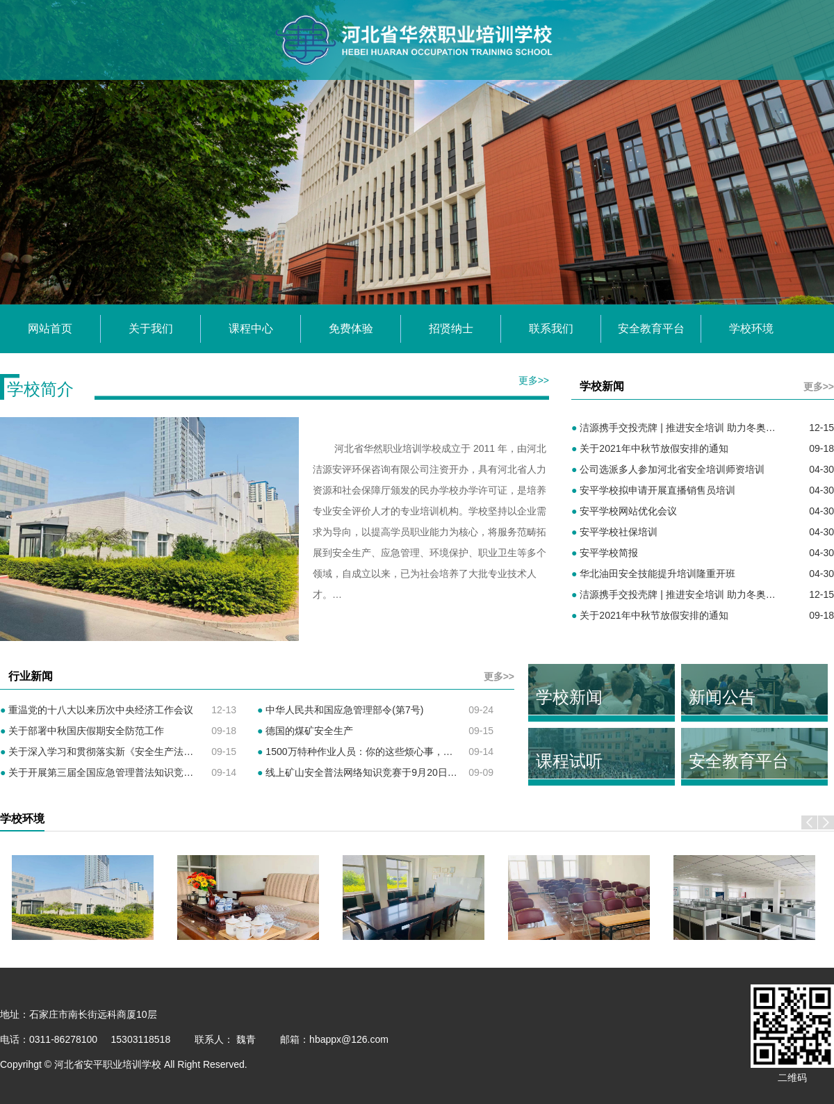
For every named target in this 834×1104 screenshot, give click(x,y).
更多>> (533, 380)
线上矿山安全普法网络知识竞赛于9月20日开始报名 (371, 772)
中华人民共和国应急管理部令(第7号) (340, 709)
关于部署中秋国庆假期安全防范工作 (82, 730)
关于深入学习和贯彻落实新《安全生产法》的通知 (111, 751)
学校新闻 (569, 697)
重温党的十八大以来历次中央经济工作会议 (96, 709)
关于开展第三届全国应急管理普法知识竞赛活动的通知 (121, 772)
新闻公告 (722, 697)
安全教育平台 (651, 328)
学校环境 (751, 328)
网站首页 (50, 328)
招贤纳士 (451, 328)
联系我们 (551, 328)
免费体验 (351, 328)
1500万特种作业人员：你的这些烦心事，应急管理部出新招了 (394, 751)
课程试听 (569, 761)
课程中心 (251, 328)
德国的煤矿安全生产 (305, 730)
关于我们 (151, 328)
